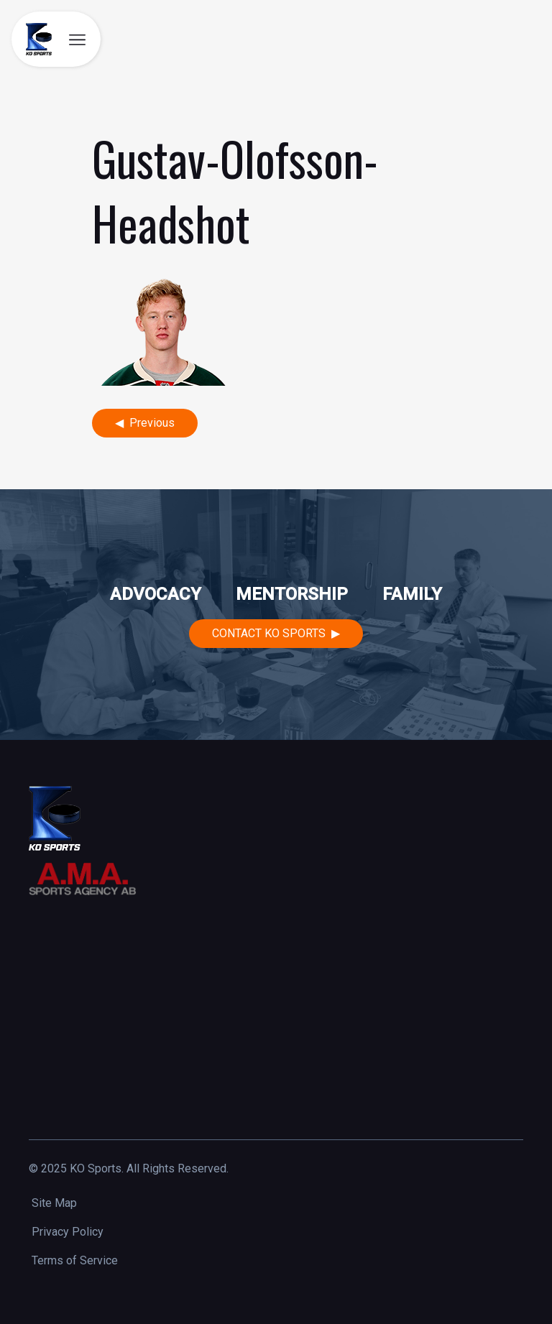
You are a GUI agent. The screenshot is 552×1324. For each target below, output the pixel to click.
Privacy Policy (68, 1232)
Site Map (54, 1203)
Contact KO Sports (269, 633)
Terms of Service (75, 1260)
